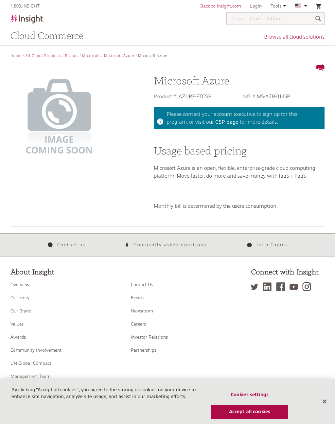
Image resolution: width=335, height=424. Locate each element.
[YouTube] (295, 286)
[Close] (324, 404)
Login (256, 6)
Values (17, 324)
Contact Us (142, 284)
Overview (19, 284)
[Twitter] (256, 286)
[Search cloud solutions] (275, 18)
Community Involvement (36, 350)
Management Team (30, 376)
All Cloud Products (43, 56)
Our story (19, 297)
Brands (72, 56)
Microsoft (91, 56)
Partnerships (143, 350)
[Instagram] (308, 286)
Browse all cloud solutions (294, 37)
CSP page (226, 122)
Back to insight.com (220, 6)
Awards (18, 337)
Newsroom (142, 310)
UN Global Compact (30, 363)
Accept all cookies (250, 414)
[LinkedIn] (269, 286)
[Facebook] (282, 286)
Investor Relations (149, 337)
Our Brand (20, 310)
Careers (138, 324)
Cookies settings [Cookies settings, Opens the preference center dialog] (250, 397)
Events (137, 297)
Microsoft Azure (119, 56)
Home (16, 56)
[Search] (318, 19)
